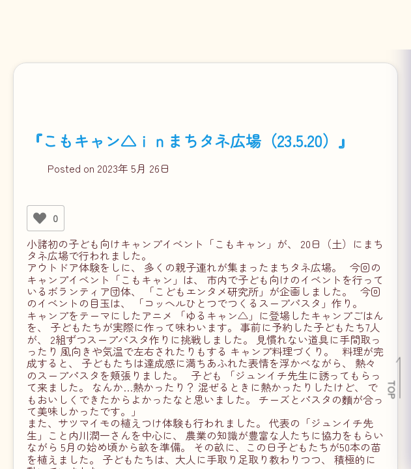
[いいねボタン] (40, 218)
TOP (392, 389)
